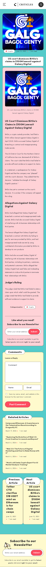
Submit (34, 331)
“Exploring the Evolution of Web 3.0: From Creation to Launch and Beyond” (22, 438)
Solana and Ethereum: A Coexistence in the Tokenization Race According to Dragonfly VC (22, 425)
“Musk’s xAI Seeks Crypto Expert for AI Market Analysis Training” (22, 464)
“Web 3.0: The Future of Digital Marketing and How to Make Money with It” (22, 451)
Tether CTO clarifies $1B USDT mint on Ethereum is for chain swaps (12, 499)
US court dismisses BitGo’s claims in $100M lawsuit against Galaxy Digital (34, 499)
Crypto (9, 51)
